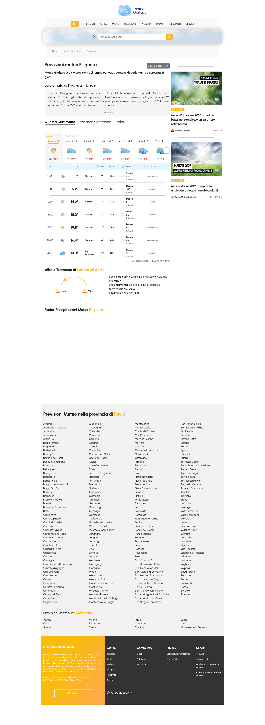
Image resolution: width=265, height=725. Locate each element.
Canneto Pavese (52, 529)
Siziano (185, 442)
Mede (92, 571)
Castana (48, 556)
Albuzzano (49, 435)
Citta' (109, 659)
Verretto (185, 533)
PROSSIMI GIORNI (73, 136)
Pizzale (139, 495)
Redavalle (140, 511)
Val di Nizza (187, 503)
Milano (93, 619)
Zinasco (185, 594)
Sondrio (47, 627)
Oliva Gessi (141, 454)
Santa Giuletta (143, 586)
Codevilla (94, 431)
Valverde (186, 518)
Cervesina (49, 598)
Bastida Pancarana (54, 461)
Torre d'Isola (188, 476)
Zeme (184, 579)
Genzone (94, 503)
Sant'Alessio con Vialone (149, 590)
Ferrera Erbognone (100, 473)
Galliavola (95, 488)
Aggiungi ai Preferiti (158, 65)
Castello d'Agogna (53, 568)
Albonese (48, 431)
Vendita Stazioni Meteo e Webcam (207, 666)
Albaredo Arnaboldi (54, 427)
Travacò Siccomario (192, 488)
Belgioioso (49, 469)
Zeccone (186, 575)
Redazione (142, 664)
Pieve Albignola (143, 480)
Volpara (185, 568)
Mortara (139, 442)
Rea (137, 507)
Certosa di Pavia (52, 594)
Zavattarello (188, 571)
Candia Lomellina (53, 522)
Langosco (94, 537)
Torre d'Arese (188, 469)
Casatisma (49, 541)
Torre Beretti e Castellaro (195, 465)
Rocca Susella (143, 533)
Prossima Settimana (95, 122)
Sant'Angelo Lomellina (148, 602)
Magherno (95, 560)
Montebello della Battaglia (104, 598)
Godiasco (94, 514)
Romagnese (142, 541)
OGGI (49, 136)
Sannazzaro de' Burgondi (149, 579)
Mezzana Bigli (97, 579)
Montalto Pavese (99, 594)
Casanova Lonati (53, 537)
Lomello (93, 552)
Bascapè (48, 454)
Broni (46, 511)
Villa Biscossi (188, 548)
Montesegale (142, 427)
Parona (139, 469)
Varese (47, 619)
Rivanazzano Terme (146, 518)
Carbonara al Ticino (54, 533)
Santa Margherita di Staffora (152, 594)
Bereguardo (50, 473)
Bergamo (94, 623)
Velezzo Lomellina (191, 526)
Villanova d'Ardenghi (192, 552)
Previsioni (111, 653)
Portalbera (141, 503)
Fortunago (95, 480)
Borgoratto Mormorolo (56, 484)
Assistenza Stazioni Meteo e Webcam (208, 673)
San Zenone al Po (191, 423)
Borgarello (49, 476)
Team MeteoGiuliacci (185, 197)
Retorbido (140, 514)
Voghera (186, 564)
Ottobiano (141, 457)
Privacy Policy (172, 659)
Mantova (140, 627)
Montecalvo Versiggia (101, 602)
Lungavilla (95, 556)
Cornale (93, 446)
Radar (159, 23)
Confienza (95, 435)
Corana (93, 442)
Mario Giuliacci (182, 130)
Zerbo (184, 586)
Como (46, 623)
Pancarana (141, 465)
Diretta (110, 680)
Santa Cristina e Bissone (149, 583)
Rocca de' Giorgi (144, 529)
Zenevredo (187, 583)
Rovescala (141, 552)
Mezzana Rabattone (101, 583)
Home (55, 51)
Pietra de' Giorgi (144, 476)
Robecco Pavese (144, 526)
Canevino (48, 526)
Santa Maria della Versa (149, 598)
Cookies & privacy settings (178, 653)
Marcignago (96, 564)
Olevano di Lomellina (147, 450)
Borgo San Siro (52, 488)
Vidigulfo (186, 541)
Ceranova (49, 583)
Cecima (47, 579)
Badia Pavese (51, 442)
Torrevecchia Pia (190, 480)
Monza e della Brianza (194, 627)
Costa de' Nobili (98, 457)
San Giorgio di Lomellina (149, 571)
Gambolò (94, 495)
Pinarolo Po (141, 492)
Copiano (94, 438)
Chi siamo (73, 693)
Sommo (185, 446)
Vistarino (186, 560)
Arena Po (48, 438)
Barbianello (49, 450)
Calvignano (49, 514)
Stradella (186, 454)
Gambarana (96, 492)
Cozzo (93, 461)
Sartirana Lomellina (192, 427)
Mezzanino (95, 586)
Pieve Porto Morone (146, 488)
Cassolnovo (49, 552)
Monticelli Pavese (145, 431)
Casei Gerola (50, 545)
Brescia (93, 627)
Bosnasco (48, 495)
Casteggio (49, 560)
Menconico (95, 575)
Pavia (79, 51)
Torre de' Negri (189, 473)
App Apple (201, 653)
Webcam (146, 23)
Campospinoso (52, 518)
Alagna (47, 423)
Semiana (186, 435)
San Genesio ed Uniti (147, 568)
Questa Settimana (60, 122)
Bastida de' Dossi (53, 457)
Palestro (139, 461)
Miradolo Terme (98, 590)
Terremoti (111, 674)
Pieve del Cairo (143, 484)
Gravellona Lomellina (101, 522)
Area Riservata (121, 692)
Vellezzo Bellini (189, 529)
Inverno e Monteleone (101, 529)
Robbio (139, 522)
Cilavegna (95, 427)
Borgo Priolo (50, 480)
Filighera (94, 476)
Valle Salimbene (190, 514)
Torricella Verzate (191, 484)
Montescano (142, 423)
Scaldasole (187, 431)
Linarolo (93, 545)
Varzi (184, 522)
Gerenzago (95, 507)
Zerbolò (185, 590)
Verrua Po (186, 537)
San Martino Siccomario (149, 575)
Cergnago (49, 590)
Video (139, 653)
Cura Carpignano (99, 465)
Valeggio (186, 507)
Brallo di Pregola (52, 499)
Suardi (184, 457)
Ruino (138, 556)
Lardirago (94, 541)
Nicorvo (139, 446)
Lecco (184, 619)
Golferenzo (95, 518)
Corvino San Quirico (100, 454)
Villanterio (186, 556)
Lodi (183, 623)
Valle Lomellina (189, 511)
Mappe (110, 669)
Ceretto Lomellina (53, 586)
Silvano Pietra (188, 438)
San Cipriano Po (144, 560)
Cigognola (95, 423)
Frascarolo (95, 484)
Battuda (48, 465)
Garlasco (94, 499)
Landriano (95, 533)
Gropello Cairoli (98, 526)
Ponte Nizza (142, 499)
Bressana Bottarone (54, 507)
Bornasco (48, 492)
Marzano (94, 568)
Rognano (140, 537)
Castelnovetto (51, 571)
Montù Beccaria (144, 435)
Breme (47, 503)
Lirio (91, 548)
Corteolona (95, 450)
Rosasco (139, 548)
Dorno (92, 469)
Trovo (184, 499)
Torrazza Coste (190, 461)
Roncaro (139, 545)
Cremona (140, 623)
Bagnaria (48, 446)
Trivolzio (185, 492)
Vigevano (186, 545)
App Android (202, 659)
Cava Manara (51, 575)
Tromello (186, 495)
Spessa (185, 450)
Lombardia (68, 51)
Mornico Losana (144, 438)
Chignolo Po (50, 602)
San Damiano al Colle (147, 564)
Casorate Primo (52, 548)
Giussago (94, 511)
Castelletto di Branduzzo (57, 564)
